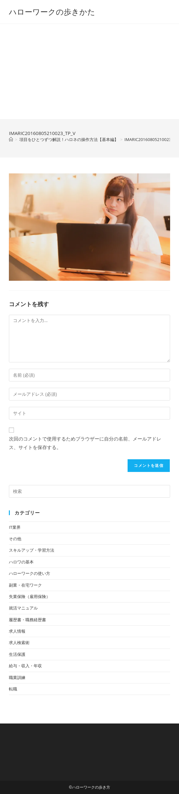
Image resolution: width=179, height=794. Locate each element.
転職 (13, 689)
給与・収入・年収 (25, 666)
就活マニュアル (23, 608)
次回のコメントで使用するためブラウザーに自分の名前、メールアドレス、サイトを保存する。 (85, 442)
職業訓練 (17, 677)
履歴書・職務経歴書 (27, 619)
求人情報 (17, 631)
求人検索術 (19, 642)
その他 (15, 539)
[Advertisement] (89, 71)
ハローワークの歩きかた (52, 11)
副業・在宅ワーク (25, 585)
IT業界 (15, 527)
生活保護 (17, 654)
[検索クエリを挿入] (89, 491)
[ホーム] (11, 139)
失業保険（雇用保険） (29, 596)
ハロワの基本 (21, 562)
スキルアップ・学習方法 (31, 550)
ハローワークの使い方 (29, 573)
